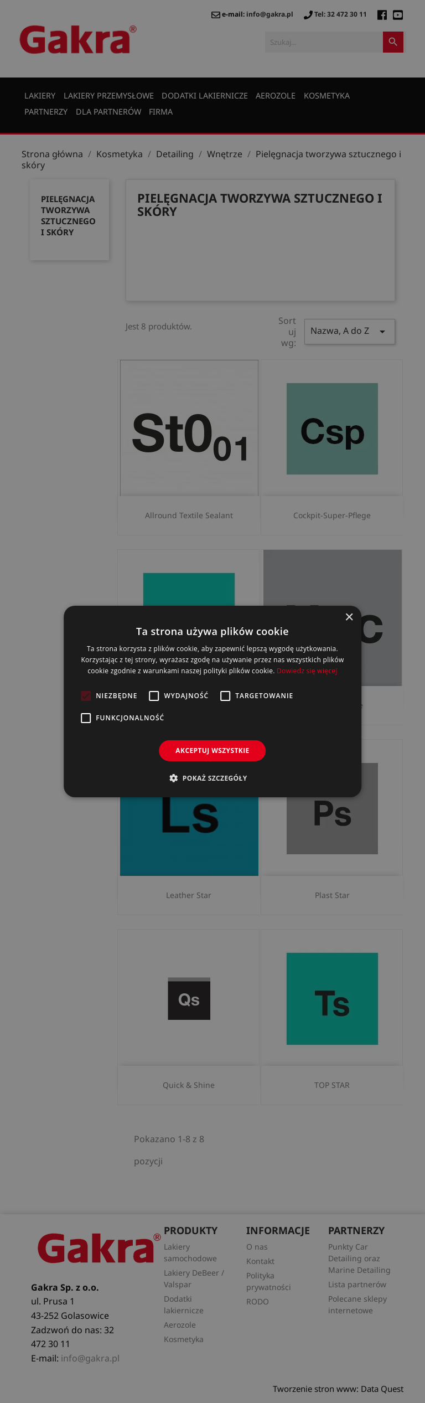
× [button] (349, 617)
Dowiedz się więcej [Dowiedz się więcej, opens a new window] (307, 670)
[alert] (212, 701)
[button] (212, 777)
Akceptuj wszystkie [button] (212, 750)
